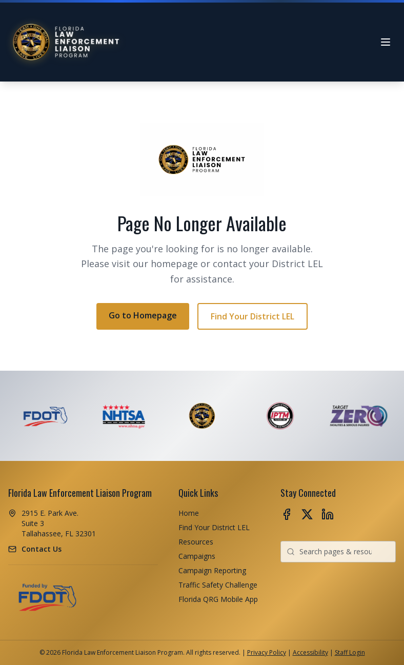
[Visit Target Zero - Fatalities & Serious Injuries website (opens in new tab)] (359, 415)
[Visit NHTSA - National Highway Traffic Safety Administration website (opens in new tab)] (124, 415)
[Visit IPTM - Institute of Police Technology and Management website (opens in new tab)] (280, 415)
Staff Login (350, 652)
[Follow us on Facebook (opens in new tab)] (286, 514)
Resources (195, 542)
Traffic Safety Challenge (217, 585)
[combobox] (338, 551)
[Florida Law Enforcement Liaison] (202, 415)
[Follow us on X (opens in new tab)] (307, 514)
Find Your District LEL (252, 316)
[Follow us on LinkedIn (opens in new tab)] (327, 514)
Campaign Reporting (212, 570)
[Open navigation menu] (385, 42)
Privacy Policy (266, 652)
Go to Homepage (143, 315)
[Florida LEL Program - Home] (66, 42)
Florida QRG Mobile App (218, 599)
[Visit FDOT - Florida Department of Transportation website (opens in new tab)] (45, 415)
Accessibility (310, 652)
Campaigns (196, 556)
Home (188, 513)
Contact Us (42, 549)
